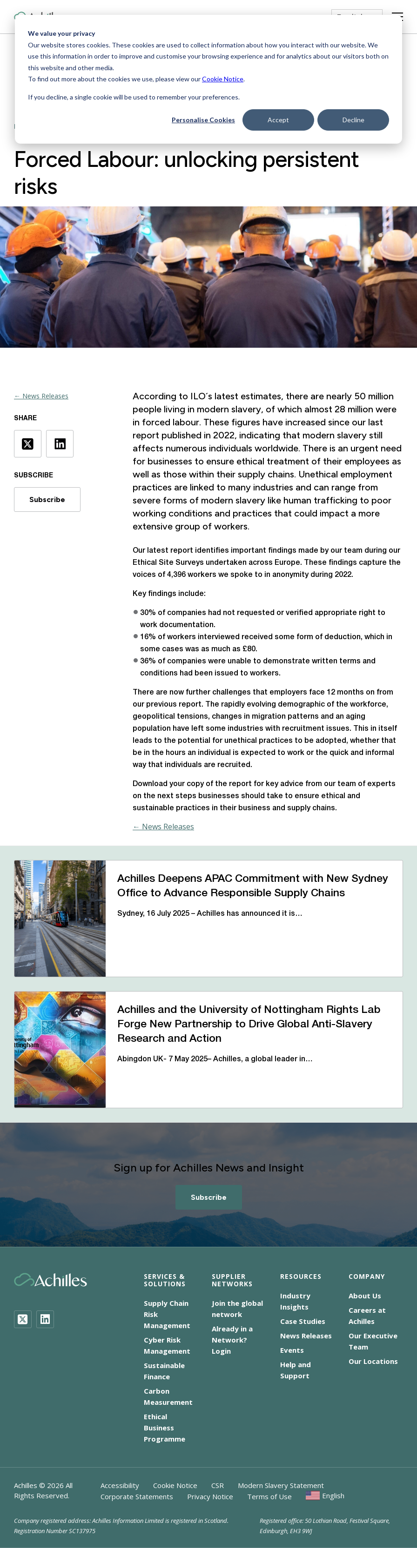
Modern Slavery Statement (281, 1485)
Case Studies (302, 1321)
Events (292, 1350)
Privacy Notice (210, 1496)
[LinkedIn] (45, 1319)
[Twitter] (23, 1319)
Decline (353, 120)
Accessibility (120, 1485)
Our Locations (373, 1361)
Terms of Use (269, 1496)
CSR (217, 1485)
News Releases (306, 1335)
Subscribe (47, 499)
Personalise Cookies (203, 120)
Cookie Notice (222, 79)
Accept (278, 120)
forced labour (170, 422)
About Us (365, 1295)
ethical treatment (272, 461)
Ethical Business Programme (164, 1427)
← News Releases (41, 395)
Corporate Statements (137, 1496)
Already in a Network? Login (232, 1340)
